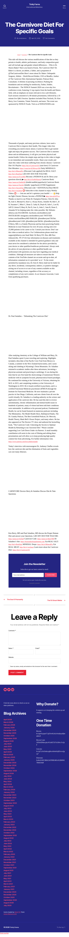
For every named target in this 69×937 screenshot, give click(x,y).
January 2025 (9, 763)
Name (10, 651)
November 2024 (10, 768)
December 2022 (10, 830)
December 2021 (10, 862)
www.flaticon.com (10, 917)
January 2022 (9, 860)
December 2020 (10, 895)
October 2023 (9, 803)
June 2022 (8, 846)
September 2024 (10, 773)
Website (11, 660)
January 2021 (9, 892)
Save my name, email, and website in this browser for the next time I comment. (34, 669)
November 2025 (10, 736)
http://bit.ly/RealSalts (27, 174)
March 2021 (8, 887)
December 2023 (10, 798)
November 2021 (10, 865)
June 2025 (8, 749)
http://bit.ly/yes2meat (38, 191)
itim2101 (18, 915)
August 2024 (9, 776)
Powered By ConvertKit (34, 586)
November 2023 (10, 800)
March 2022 (8, 854)
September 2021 (10, 870)
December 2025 (10, 733)
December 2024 (10, 765)
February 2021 (9, 889)
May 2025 (7, 752)
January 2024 (9, 795)
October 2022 (9, 835)
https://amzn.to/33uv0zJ (30, 185)
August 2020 (9, 905)
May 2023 (7, 817)
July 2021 (7, 876)
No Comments (50, 38)
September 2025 (10, 741)
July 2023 (7, 811)
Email (37, 651)
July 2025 (7, 747)
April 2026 (8, 722)
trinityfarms (22, 38)
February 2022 (9, 857)
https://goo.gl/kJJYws (34, 199)
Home (18, 55)
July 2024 (7, 779)
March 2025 (8, 757)
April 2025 (8, 755)
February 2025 (9, 760)
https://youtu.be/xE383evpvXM (40, 168)
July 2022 (7, 844)
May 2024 (7, 784)
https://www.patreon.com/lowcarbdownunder (25, 444)
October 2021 (9, 868)
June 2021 (8, 879)
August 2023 (9, 808)
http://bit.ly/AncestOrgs (33, 188)
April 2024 (8, 787)
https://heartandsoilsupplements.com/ (37, 544)
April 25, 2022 (35, 38)
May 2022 (7, 849)
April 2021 (8, 884)
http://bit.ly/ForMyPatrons (38, 179)
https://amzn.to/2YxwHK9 (22, 177)
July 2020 (8, 908)
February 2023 (9, 825)
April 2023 (8, 819)
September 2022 (10, 838)
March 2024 (8, 790)
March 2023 (8, 822)
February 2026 (9, 728)
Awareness (25, 55)
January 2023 (9, 827)
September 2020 (10, 903)
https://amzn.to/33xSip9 (17, 542)
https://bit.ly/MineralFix (17, 550)
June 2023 (8, 814)
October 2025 (9, 738)
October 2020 (9, 900)
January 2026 (9, 730)
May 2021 (7, 881)
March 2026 (8, 725)
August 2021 (8, 873)
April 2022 (8, 852)
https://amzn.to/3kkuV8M (49, 542)
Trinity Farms (34, 4)
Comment (12, 633)
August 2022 (9, 841)
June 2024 (8, 782)
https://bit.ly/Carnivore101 (32, 166)
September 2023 (10, 806)
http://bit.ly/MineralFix (27, 171)
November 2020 (10, 897)
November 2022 (10, 833)
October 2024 (9, 771)
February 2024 (9, 792)
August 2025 (9, 744)
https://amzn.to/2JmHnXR (23, 182)
